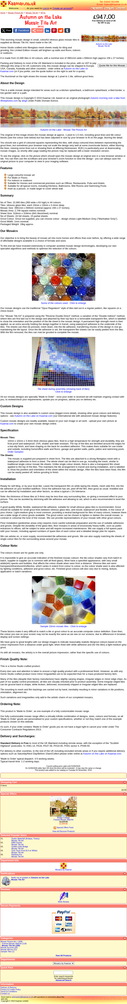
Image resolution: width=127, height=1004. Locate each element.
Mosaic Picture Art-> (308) (11, 942)
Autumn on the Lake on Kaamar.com (33, 415)
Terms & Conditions (9, 992)
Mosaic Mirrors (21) (9, 950)
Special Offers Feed (63, 828)
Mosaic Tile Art (32, 13)
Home (2, 13)
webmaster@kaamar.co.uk (22, 997)
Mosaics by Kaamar (63, 870)
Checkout (120, 8)
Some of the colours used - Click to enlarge (63, 301)
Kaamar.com (7, 423)
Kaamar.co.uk (18, 3)
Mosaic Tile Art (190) (11, 946)
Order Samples (15, 451)
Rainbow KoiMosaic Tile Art (17, 856)
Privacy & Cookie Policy (11, 990)
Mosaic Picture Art (15, 13)
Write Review (63, 902)
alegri (25, 100)
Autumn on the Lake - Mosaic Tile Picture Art (63, 128)
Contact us (5, 994)
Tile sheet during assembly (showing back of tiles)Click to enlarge (63, 389)
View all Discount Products (63, 831)
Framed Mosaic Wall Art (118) (14, 944)
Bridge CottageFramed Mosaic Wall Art (64, 819)
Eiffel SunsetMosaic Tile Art (17, 844)
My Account (97, 8)
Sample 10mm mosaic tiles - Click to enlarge (63, 625)
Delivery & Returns (8, 988)
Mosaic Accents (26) (9, 948)
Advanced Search (63, 980)
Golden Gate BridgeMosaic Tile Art (19, 848)
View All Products (63, 956)
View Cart (109, 8)
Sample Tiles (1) (7, 952)
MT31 (43, 13)
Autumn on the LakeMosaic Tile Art (104, 44)
